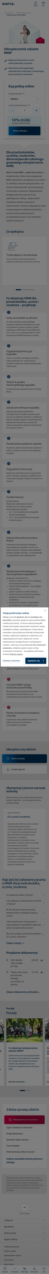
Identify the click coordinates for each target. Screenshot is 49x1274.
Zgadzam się (36, 660)
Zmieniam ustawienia (11, 661)
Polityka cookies (16, 654)
